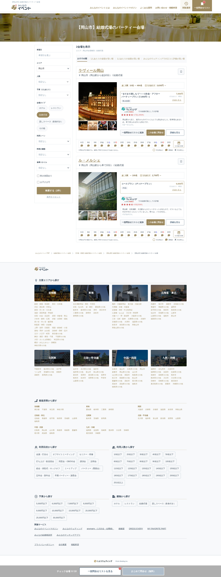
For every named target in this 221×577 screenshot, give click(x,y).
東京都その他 (57, 334)
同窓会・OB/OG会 (67, 461)
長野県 (170, 418)
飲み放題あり (46, 176)
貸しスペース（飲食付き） (51, 121)
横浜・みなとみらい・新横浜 (45, 342)
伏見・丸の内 (78, 307)
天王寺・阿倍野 (132, 313)
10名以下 (118, 454)
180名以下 (146, 475)
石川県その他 (86, 369)
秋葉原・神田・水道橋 (42, 325)
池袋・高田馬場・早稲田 (43, 313)
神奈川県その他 (40, 345)
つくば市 (37, 372)
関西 (139, 407)
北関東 (88, 415)
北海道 (37, 418)
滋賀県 (163, 409)
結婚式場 (43, 115)
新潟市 (75, 375)
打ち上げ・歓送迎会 (45, 461)
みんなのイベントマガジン (125, 8)
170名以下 (132, 475)
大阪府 (140, 409)
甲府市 (103, 378)
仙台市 (153, 313)
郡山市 (173, 316)
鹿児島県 (89, 433)
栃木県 (89, 418)
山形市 (173, 313)
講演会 (83, 461)
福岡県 (89, 430)
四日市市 (102, 310)
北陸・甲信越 (143, 415)
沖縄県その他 (178, 384)
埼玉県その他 (59, 340)
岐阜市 (75, 310)
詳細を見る (176, 100)
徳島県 (52, 433)
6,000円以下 (57, 503)
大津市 (127, 322)
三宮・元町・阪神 (119, 319)
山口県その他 (117, 375)
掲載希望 (75, 544)
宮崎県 (126, 430)
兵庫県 (148, 409)
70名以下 (131, 461)
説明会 (94, 461)
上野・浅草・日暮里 (42, 328)
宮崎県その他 (163, 381)
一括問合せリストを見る (104, 569)
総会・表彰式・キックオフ (48, 468)
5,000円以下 (41, 503)
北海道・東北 (39, 415)
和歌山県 (178, 409)
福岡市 (153, 369)
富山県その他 (98, 372)
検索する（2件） (53, 190)
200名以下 (174, 475)
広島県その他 (132, 369)
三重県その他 (78, 313)
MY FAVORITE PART (156, 529)
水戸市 (58, 369)
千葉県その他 (61, 337)
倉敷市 (114, 372)
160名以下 (118, 475)
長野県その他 (93, 378)
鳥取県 (59, 430)
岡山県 (44, 430)
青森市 (153, 307)
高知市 (114, 384)
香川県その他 (137, 381)
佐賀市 (166, 372)
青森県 (44, 418)
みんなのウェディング (72, 529)
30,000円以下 (59, 518)
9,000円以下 (41, 510)
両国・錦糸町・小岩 (59, 328)
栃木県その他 (49, 369)
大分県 (119, 430)
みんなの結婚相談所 (43, 535)
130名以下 (146, 468)
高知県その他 (125, 384)
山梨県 (178, 418)
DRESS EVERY (136, 529)
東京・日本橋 (57, 304)
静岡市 (88, 313)
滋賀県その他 (137, 322)
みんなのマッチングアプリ (68, 535)
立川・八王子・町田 (42, 334)
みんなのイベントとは (100, 8)
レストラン (56, 108)
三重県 (104, 409)
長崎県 (104, 430)
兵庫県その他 (133, 319)
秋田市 (166, 310)
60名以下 (118, 461)
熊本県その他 (156, 378)
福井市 (96, 369)
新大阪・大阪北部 (135, 304)
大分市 (166, 378)
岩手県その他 (156, 310)
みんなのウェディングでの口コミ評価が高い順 (164, 59)
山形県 (74, 418)
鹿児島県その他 (157, 384)
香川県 (37, 433)
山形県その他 (156, 316)
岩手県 (52, 418)
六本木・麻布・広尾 (42, 319)
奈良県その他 (125, 325)
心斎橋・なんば (118, 313)
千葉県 (44, 409)
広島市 (114, 369)
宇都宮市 (37, 369)
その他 (42, 128)
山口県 (52, 430)
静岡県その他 (78, 316)
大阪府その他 (136, 316)
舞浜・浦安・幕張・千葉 (43, 337)
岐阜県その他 (86, 310)
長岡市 (83, 375)
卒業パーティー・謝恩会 (66, 475)
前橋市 (58, 372)
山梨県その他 (78, 381)
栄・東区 (89, 307)
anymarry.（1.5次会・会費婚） (100, 529)
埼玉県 (52, 409)
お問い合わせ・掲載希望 (166, 8)
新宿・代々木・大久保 (42, 310)
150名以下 (174, 468)
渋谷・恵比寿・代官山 (42, 307)
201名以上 (118, 482)
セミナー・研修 (86, 454)
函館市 (168, 304)
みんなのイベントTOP (42, 253)
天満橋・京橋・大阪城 (120, 307)
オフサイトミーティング (64, 454)
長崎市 (153, 375)
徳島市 (134, 384)
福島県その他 (156, 319)
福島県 (36, 421)
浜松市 (96, 313)
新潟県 (163, 418)
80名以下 (144, 461)
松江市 (114, 378)
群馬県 (103, 418)
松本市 (83, 378)
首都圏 (36, 407)
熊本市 (173, 375)
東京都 (37, 409)
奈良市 (114, 325)
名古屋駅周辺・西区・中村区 (84, 304)
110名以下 (118, 468)
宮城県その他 (163, 313)
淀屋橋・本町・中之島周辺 (122, 310)
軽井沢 (75, 378)
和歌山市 (135, 325)
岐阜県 (96, 409)
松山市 (134, 378)
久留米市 (171, 369)
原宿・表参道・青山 (59, 316)
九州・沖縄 (90, 427)
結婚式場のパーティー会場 (62, 253)
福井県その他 (78, 372)
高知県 (44, 433)
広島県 (37, 430)
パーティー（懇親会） (91, 468)
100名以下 (170, 461)
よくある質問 (146, 8)
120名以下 (132, 468)
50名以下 (169, 454)
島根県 (67, 430)
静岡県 (111, 409)
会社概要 (63, 544)
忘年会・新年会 (43, 475)
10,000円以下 (58, 510)
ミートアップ (71, 468)
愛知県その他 (100, 307)
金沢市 (75, 369)
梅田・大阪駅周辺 (119, 304)
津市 (95, 310)
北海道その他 (179, 304)
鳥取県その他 (137, 375)
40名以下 (157, 454)
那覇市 (167, 384)
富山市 (88, 372)
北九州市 (161, 369)
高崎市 (36, 375)
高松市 (127, 381)
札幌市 (153, 304)
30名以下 (144, 454)
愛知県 (89, 409)
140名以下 (160, 468)
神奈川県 (60, 409)
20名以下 (131, 454)
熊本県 (111, 430)
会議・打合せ (42, 454)
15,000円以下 (75, 510)
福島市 (166, 316)
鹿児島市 (174, 381)
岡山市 (142, 369)
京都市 (143, 319)
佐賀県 (96, 430)
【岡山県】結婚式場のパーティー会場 (118, 253)
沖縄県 (97, 433)
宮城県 (67, 418)
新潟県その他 (93, 375)
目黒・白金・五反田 (42, 316)
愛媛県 (74, 430)
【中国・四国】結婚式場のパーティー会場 (88, 253)
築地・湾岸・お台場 (42, 331)
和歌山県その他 (118, 328)
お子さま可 (45, 182)
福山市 (122, 369)
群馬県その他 (47, 375)
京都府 (155, 409)
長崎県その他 (163, 375)
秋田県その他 (176, 310)
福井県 (148, 418)
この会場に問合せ (155, 132)
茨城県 (96, 418)
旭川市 (160, 304)
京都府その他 (117, 322)
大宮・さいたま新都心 (42, 340)
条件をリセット (53, 197)
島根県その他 (125, 378)
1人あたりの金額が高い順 (128, 59)
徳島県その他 (117, 387)
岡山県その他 (125, 372)
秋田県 (59, 418)
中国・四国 (38, 427)
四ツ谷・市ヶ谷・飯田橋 (43, 322)
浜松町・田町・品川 (59, 331)
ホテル (42, 108)
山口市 (134, 372)
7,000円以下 (73, 503)
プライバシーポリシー (44, 544)
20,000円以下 (91, 510)
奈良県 (170, 409)
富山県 (155, 418)
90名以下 (157, 461)
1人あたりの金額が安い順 (102, 59)
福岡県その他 (156, 372)
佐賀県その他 (176, 372)
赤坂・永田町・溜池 (59, 319)
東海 (87, 407)
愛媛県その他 (117, 381)
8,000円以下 (88, 503)
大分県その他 (176, 378)
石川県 (140, 418)
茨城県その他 (49, 372)
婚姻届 (121, 529)
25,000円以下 (42, 518)
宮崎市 (153, 381)
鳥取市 (127, 375)
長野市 (103, 375)
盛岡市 (173, 307)
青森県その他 (163, 307)
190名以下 (160, 475)
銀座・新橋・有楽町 (42, 304)
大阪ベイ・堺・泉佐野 (120, 316)
